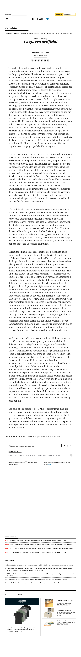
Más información (14, 464)
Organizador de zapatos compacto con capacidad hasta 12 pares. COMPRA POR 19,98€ (66, 613)
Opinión (11, 28)
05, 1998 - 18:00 (40, 55)
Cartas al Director (39, 33)
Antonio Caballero (40, 53)
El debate (30, 33)
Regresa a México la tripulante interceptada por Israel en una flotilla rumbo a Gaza (38, 540)
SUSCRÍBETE (59, 14)
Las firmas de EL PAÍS (66, 33)
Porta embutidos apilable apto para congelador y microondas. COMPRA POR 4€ (66, 622)
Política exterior (19, 455)
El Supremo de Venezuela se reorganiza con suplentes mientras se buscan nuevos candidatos (41, 544)
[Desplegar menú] (7, 19)
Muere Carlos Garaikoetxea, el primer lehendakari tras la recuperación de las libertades (33, 583)
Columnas (23, 33)
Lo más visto (9, 560)
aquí (49, 464)
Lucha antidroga (30, 455)
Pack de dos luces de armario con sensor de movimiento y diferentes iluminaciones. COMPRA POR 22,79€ (65, 603)
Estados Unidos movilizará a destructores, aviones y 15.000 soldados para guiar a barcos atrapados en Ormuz (40, 565)
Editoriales (9, 33)
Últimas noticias (11, 537)
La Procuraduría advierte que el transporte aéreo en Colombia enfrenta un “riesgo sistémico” (42, 548)
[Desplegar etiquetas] (71, 455)
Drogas (58, 455)
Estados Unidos (41, 455)
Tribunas (16, 33)
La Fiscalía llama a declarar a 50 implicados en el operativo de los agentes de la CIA (38, 552)
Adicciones (51, 455)
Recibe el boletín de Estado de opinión (22, 446)
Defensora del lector (53, 33)
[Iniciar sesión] (70, 14)
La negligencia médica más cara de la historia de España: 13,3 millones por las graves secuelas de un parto (38, 579)
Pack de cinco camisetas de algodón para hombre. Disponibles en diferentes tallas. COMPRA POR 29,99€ (21, 629)
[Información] (46, 39)
